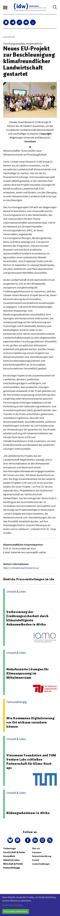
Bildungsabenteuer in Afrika (28, 812)
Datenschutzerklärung (41, 856)
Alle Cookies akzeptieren (15, 911)
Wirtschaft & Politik (13, 863)
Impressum (37, 852)
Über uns (36, 848)
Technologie (9, 848)
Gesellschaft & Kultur (14, 852)
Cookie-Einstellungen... (13, 905)
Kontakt (35, 860)
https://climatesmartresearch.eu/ (21, 567)
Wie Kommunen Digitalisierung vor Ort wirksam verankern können (30, 722)
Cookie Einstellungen (41, 864)
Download (30, 141)
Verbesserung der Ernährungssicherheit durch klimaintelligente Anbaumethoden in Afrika (27, 618)
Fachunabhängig (11, 867)
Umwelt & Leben (11, 860)
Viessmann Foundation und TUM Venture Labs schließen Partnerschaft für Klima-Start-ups (31, 761)
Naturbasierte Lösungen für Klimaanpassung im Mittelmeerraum (27, 673)
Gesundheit (9, 856)
